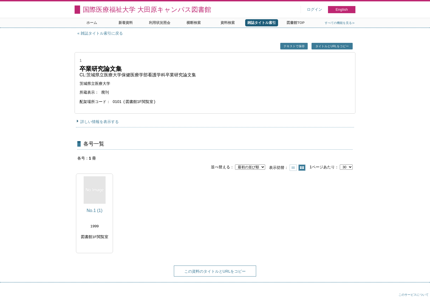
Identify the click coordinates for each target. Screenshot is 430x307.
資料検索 (227, 23)
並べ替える (220, 167)
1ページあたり (322, 167)
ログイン (314, 9)
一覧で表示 (293, 167)
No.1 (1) (95, 210)
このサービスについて (413, 294)
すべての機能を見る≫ (340, 22)
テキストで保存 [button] (294, 46)
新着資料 (125, 23)
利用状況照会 (159, 23)
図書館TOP (295, 23)
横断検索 (193, 23)
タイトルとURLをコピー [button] (332, 46)
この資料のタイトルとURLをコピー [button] (215, 271)
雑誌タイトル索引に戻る (102, 33)
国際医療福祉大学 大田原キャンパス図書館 (147, 9)
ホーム (91, 23)
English (342, 9)
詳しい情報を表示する (99, 121)
